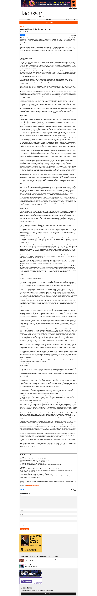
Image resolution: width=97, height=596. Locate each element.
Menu (28, 19)
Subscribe (48, 19)
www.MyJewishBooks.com (32, 485)
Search (67, 19)
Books (22, 26)
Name (22, 510)
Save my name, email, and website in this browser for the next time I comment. (37, 524)
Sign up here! (48, 594)
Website (22, 519)
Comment (22, 495)
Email (73, 35)
